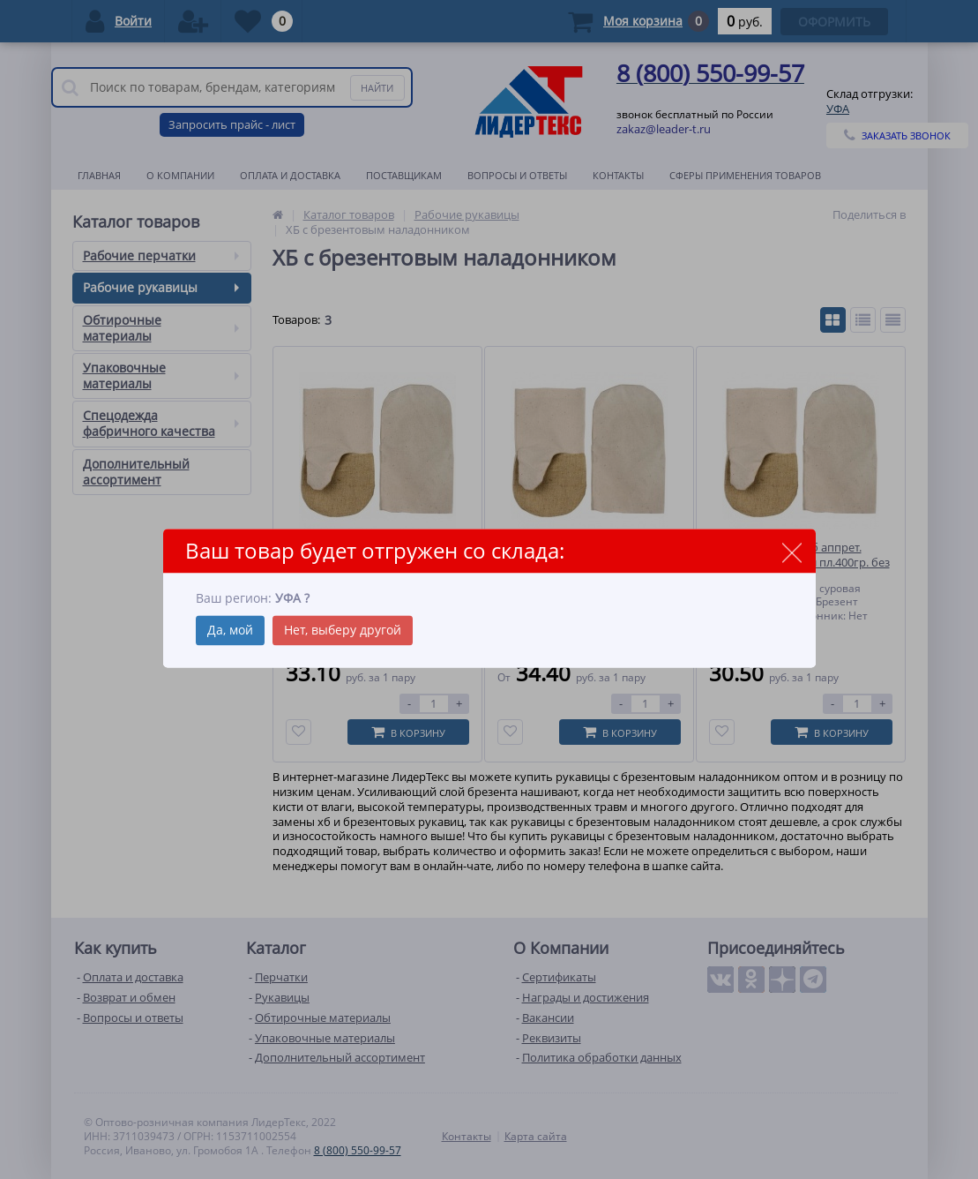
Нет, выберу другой (342, 630)
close (792, 552)
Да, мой (230, 630)
